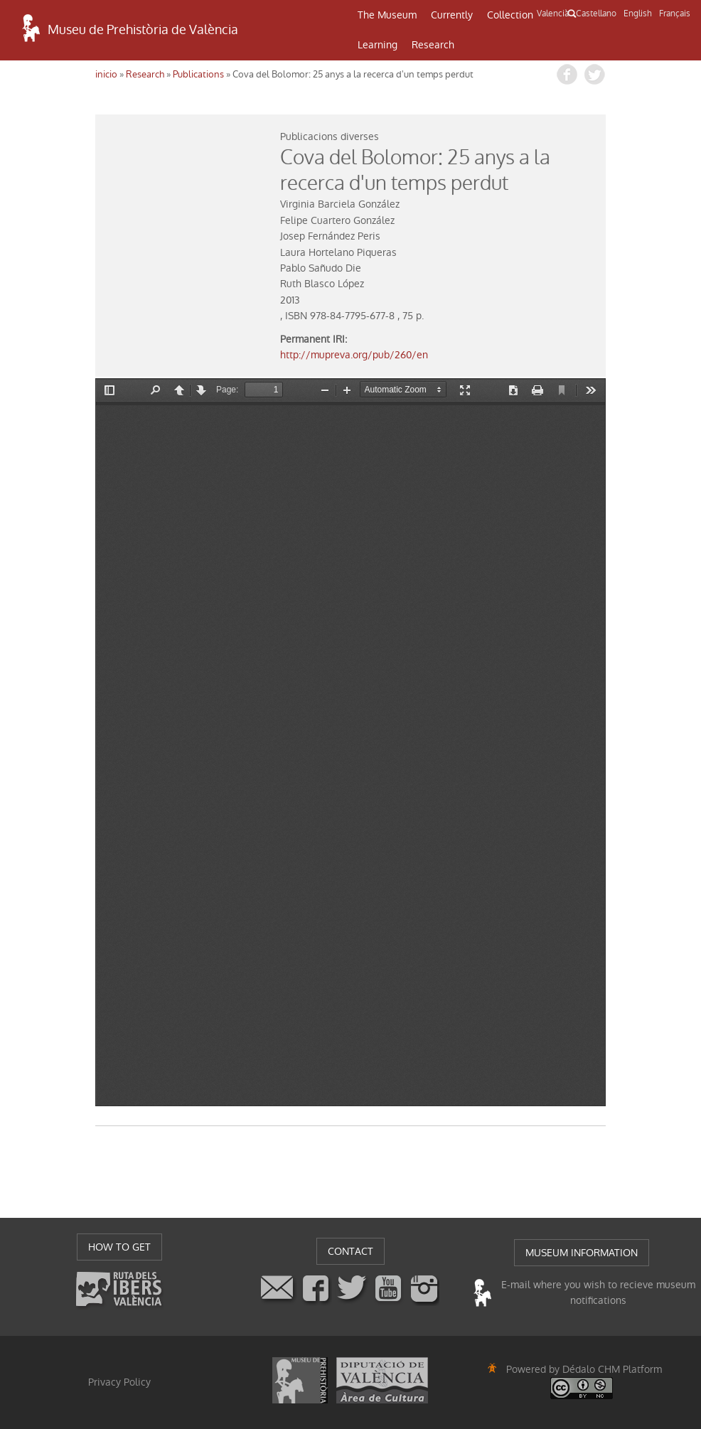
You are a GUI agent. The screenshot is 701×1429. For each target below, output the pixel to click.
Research (433, 45)
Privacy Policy (119, 1382)
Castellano (596, 13)
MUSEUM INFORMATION (581, 1253)
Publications (198, 74)
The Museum (387, 15)
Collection (510, 15)
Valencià (553, 13)
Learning (377, 45)
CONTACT (350, 1251)
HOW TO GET (119, 1247)
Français (674, 13)
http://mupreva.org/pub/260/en (354, 355)
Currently (452, 15)
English (638, 13)
